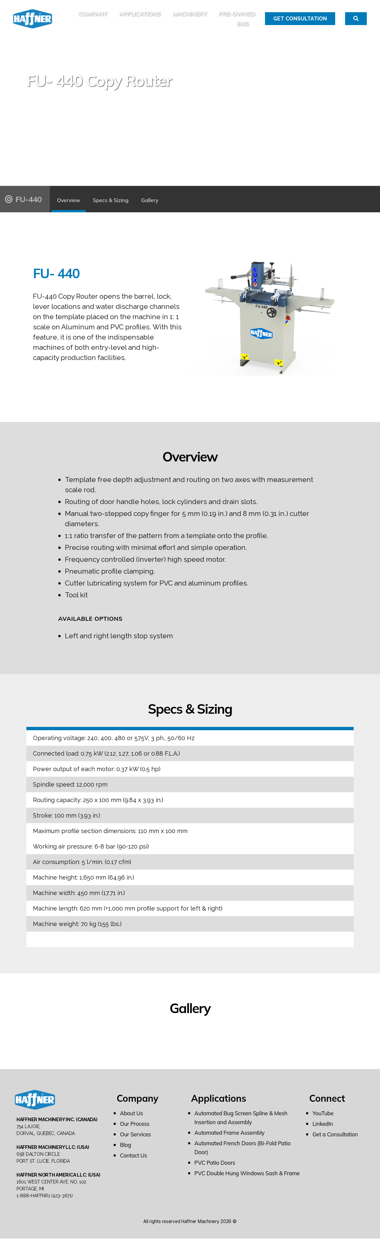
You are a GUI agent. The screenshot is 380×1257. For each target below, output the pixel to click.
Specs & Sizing (144, 207)
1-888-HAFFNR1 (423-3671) (44, 1214)
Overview (79, 207)
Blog (126, 1153)
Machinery (231, 17)
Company (134, 17)
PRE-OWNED (213, 27)
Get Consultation (300, 23)
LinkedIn (323, 1132)
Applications (181, 17)
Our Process (136, 1132)
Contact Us (134, 1164)
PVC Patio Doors (216, 1171)
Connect (327, 1107)
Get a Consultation (337, 1143)
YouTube (323, 1121)
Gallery (205, 207)
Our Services (137, 1143)
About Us (132, 1121)
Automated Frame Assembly (232, 1141)
